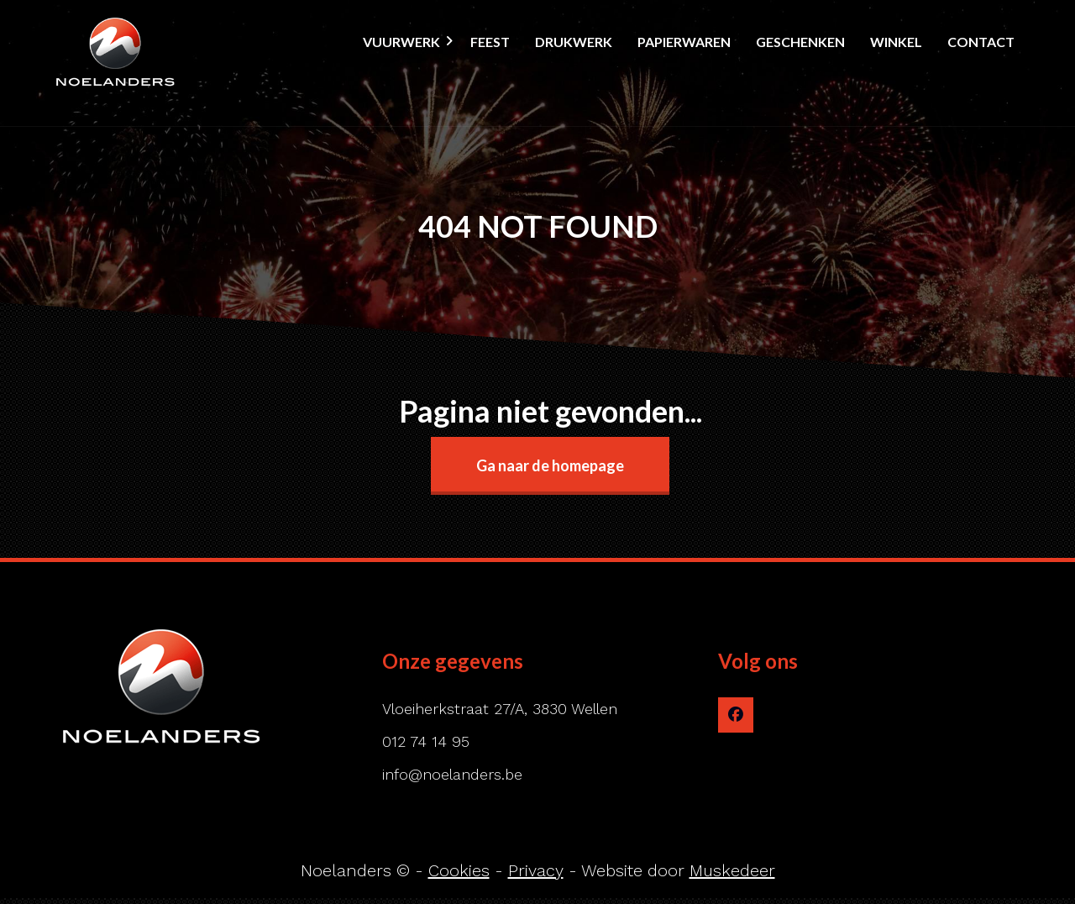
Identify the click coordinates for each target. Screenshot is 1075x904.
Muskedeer (732, 870)
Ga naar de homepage (550, 465)
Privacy (536, 870)
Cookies (459, 870)
